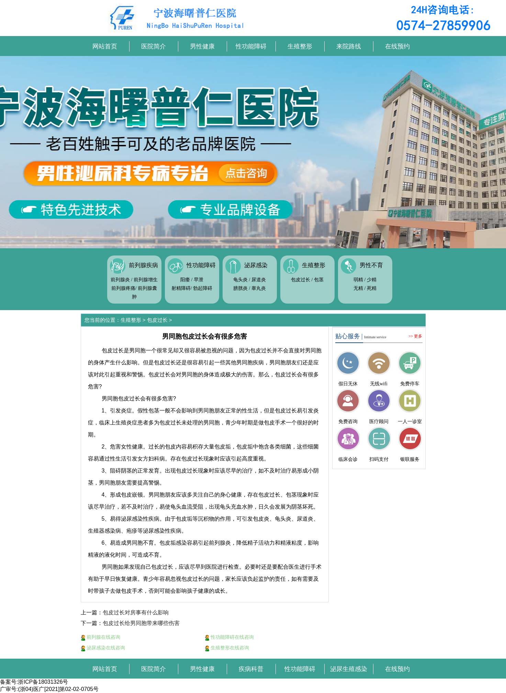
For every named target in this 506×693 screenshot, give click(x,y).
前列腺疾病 (143, 265)
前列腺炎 (120, 279)
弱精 (358, 279)
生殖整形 (300, 46)
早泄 (198, 279)
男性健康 (202, 46)
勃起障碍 (202, 288)
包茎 (319, 279)
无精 (358, 288)
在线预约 (397, 46)
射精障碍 (181, 288)
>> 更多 (415, 336)
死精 (371, 288)
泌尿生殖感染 (348, 669)
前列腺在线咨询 (101, 637)
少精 (371, 279)
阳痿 (185, 279)
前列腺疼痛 (123, 288)
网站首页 (104, 46)
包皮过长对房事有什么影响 (136, 612)
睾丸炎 (258, 288)
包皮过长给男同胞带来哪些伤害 (141, 623)
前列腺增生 (146, 279)
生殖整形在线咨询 (227, 647)
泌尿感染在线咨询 (103, 647)
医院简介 (153, 46)
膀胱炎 (240, 288)
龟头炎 (240, 279)
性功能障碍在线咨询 (229, 637)
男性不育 (371, 265)
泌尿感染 (256, 265)
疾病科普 (251, 669)
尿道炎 (258, 279)
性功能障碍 (251, 46)
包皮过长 (300, 279)
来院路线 (348, 46)
